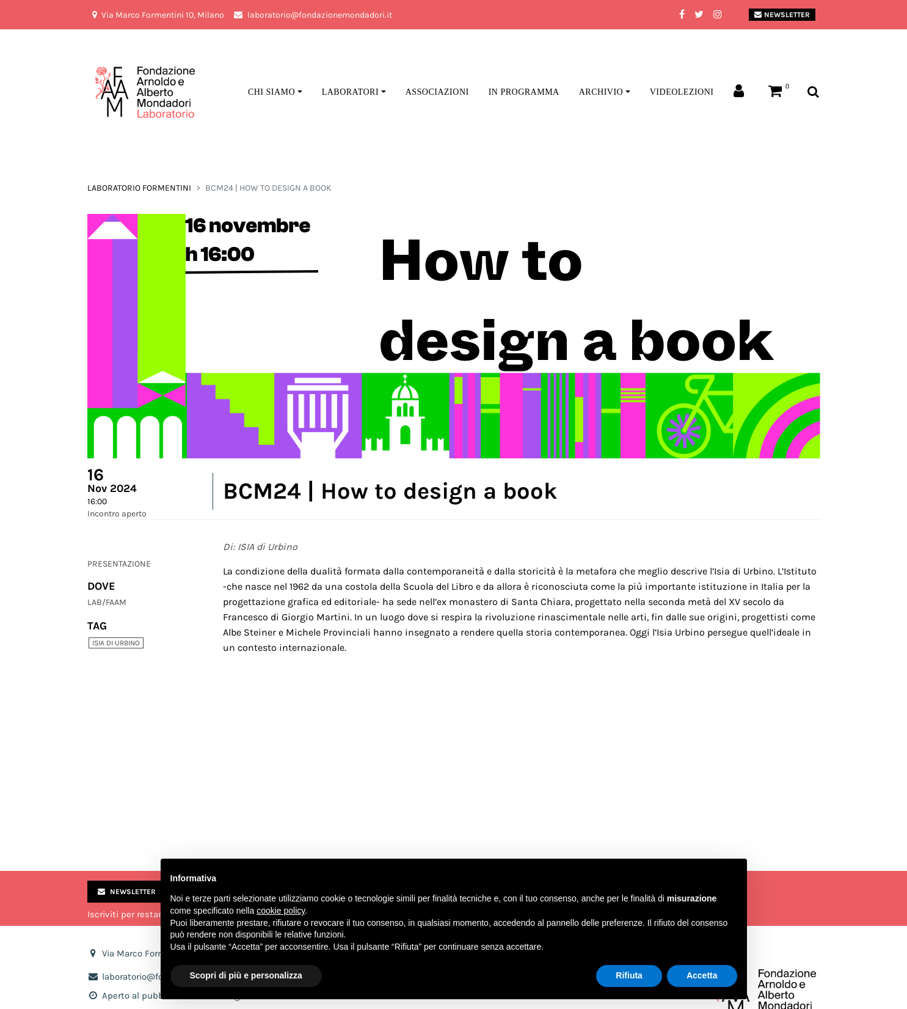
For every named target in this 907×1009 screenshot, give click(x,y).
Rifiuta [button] (629, 975)
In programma (524, 92)
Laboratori (350, 92)
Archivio (601, 92)
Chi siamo (271, 92)
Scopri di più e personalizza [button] (246, 975)
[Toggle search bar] (813, 92)
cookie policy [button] (281, 910)
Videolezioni (682, 92)
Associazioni (437, 92)
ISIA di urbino (116, 643)
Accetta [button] (702, 975)
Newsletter (782, 14)
